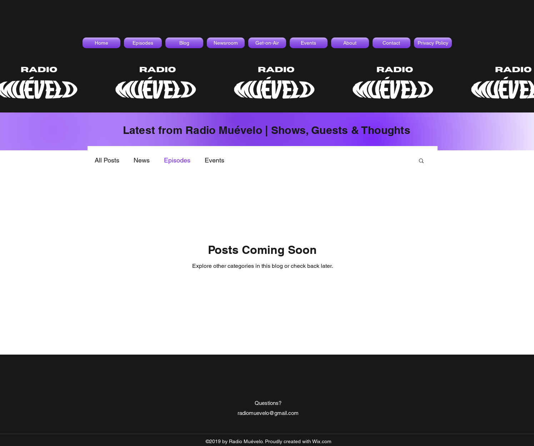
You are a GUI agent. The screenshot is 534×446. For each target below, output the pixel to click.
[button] (421, 161)
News (142, 160)
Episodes (177, 160)
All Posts (107, 160)
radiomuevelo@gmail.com (268, 413)
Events (214, 160)
